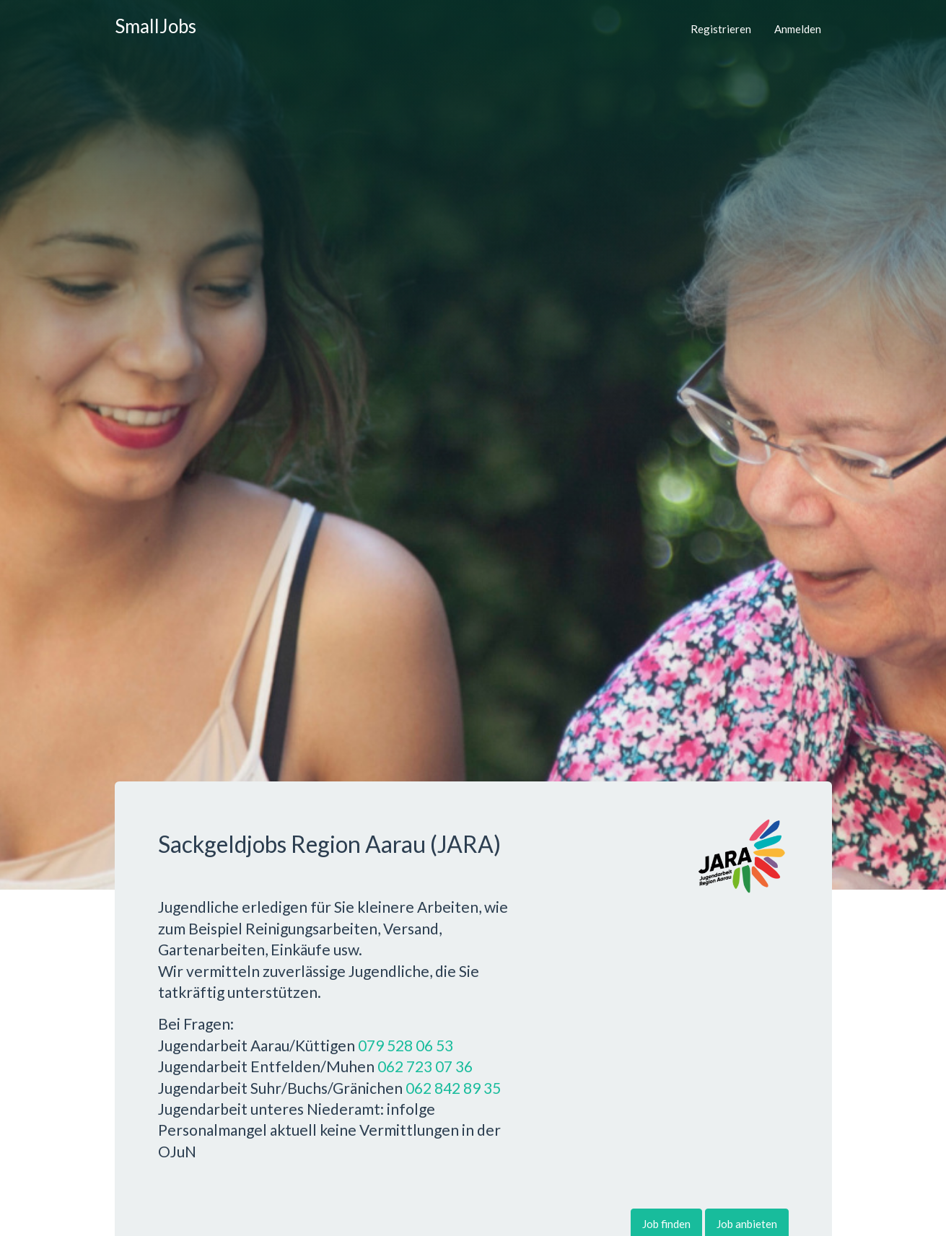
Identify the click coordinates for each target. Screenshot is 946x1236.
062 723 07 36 (425, 1066)
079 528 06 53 (405, 1045)
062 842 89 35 (453, 1088)
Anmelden (797, 28)
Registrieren (721, 28)
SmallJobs (155, 26)
